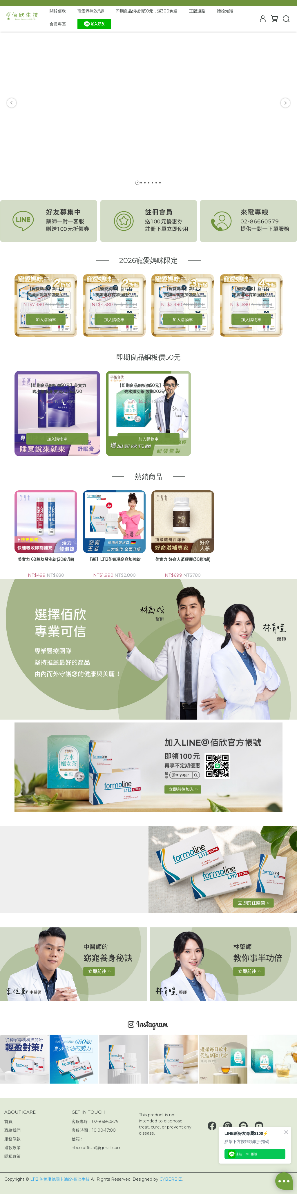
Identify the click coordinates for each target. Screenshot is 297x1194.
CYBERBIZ (171, 1179)
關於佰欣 (58, 11)
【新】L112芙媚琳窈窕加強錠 (114, 559)
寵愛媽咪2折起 (90, 11)
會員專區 (58, 24)
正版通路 (197, 11)
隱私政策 (12, 1156)
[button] (11, 103)
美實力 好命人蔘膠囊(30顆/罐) (182, 559)
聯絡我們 (12, 1130)
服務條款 (12, 1139)
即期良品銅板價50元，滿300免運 (147, 11)
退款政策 (12, 1147)
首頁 (8, 1121)
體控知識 (225, 11)
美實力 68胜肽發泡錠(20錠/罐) (46, 559)
